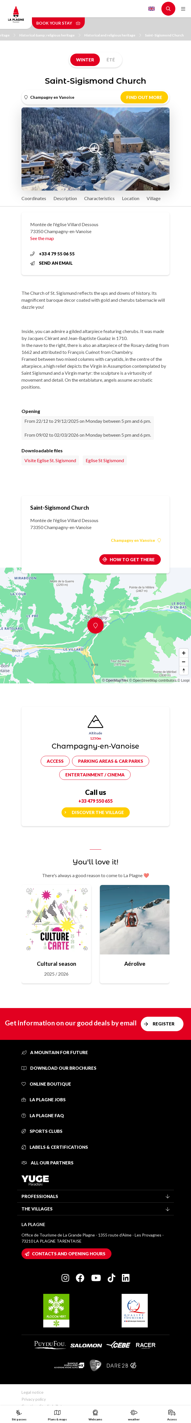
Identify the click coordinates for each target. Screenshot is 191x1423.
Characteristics (99, 198)
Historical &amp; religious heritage (49, 35)
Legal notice (32, 1392)
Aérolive (134, 963)
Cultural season (56, 963)
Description (65, 198)
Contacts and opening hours (68, 1253)
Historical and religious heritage (112, 35)
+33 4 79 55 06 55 (52, 253)
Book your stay (58, 23)
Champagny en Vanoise (136, 540)
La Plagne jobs (43, 1099)
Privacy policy (33, 1399)
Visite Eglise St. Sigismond (50, 460)
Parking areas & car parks (110, 761)
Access (55, 761)
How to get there (132, 559)
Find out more (144, 97)
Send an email (51, 263)
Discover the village (98, 812)
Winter (85, 59)
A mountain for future (54, 1052)
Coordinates (33, 198)
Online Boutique (46, 1084)
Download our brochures (58, 1068)
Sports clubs (41, 1131)
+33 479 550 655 (95, 801)
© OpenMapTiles (115, 680)
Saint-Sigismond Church (164, 35)
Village (154, 198)
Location (130, 198)
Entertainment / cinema (95, 774)
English (151, 9)
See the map (42, 238)
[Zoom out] (183, 661)
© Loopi (183, 680)
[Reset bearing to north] (183, 670)
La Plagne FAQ (42, 1115)
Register (163, 1023)
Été (111, 59)
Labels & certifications (54, 1147)
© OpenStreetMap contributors (152, 680)
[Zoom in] (183, 653)
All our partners (47, 1162)
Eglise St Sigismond (105, 460)
